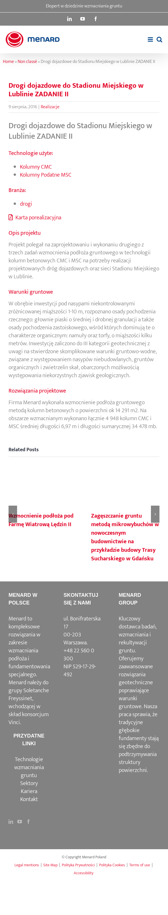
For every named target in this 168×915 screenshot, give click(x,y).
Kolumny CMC (36, 167)
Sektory (29, 783)
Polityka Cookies (112, 865)
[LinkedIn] (11, 821)
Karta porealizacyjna (35, 217)
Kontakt (29, 799)
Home (8, 62)
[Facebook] (28, 821)
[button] (13, 514)
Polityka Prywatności (78, 865)
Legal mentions (27, 865)
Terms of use (139, 865)
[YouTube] (19, 821)
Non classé (27, 62)
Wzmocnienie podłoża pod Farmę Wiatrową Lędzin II (41, 520)
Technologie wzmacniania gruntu (29, 767)
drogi (26, 204)
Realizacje (50, 107)
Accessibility (83, 873)
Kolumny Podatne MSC (45, 175)
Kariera (29, 791)
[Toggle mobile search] (159, 39)
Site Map (50, 865)
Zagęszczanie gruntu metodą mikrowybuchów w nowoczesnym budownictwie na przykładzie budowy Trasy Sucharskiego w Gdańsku (125, 537)
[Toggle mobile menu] (151, 39)
